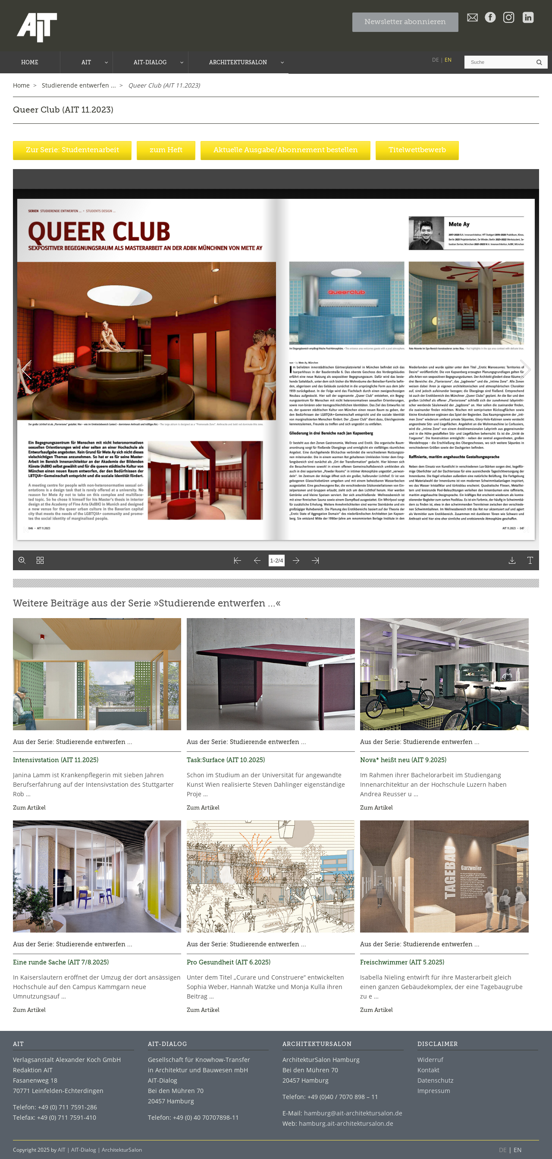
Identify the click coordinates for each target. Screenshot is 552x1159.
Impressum (433, 1090)
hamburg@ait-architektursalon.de (353, 1113)
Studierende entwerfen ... (94, 742)
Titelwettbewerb (417, 150)
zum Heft (166, 150)
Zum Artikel (29, 807)
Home (21, 85)
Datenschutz (435, 1080)
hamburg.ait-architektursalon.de (346, 1123)
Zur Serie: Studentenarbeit (72, 150)
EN (448, 59)
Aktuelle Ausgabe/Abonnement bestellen (285, 150)
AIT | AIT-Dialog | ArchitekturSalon (100, 1149)
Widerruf (430, 1059)
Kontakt (428, 1069)
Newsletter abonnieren (405, 22)
